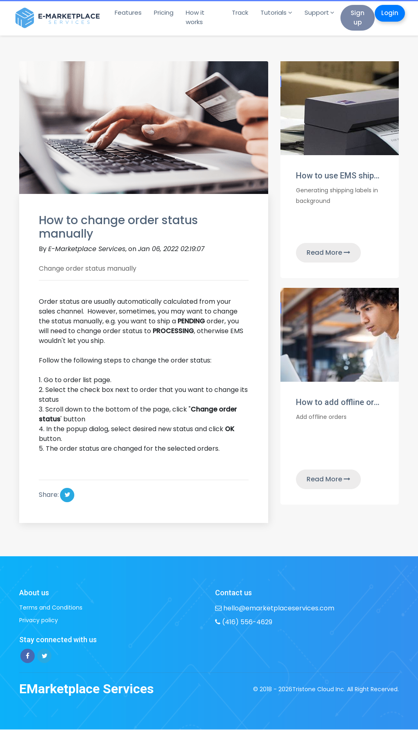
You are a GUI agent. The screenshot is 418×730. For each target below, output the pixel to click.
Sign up (358, 18)
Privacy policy (38, 620)
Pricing (163, 12)
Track (240, 12)
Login (389, 13)
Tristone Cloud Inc (318, 689)
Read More (328, 252)
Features (128, 12)
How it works (195, 17)
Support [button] (317, 12)
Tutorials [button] (273, 12)
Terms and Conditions (50, 607)
